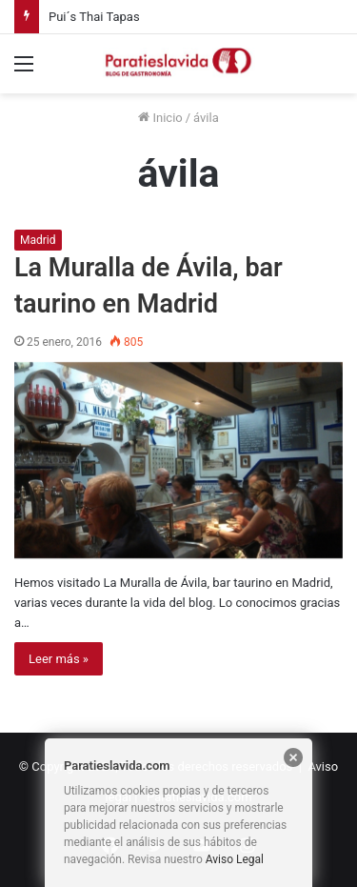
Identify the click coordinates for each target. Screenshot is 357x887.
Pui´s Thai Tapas (94, 17)
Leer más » (59, 659)
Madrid (38, 240)
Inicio (160, 118)
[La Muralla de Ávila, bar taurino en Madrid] (178, 460)
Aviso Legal (235, 859)
